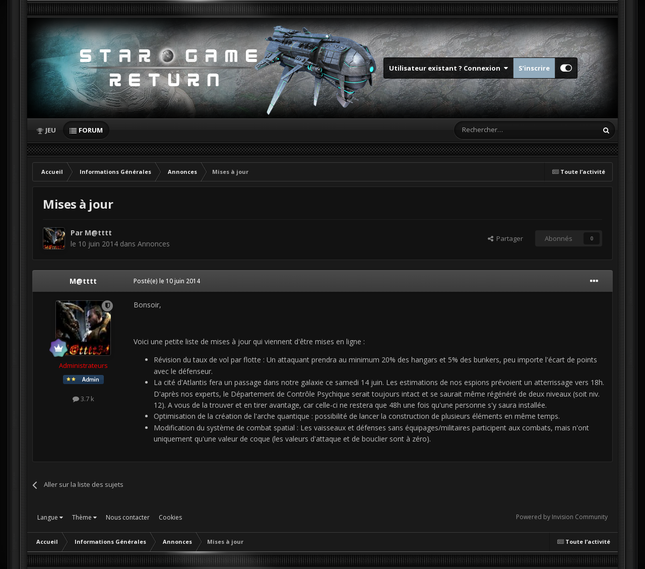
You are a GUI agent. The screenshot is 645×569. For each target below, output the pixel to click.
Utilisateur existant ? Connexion (448, 68)
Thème (84, 517)
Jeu (50, 130)
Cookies (170, 517)
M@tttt (98, 232)
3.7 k (83, 398)
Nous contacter (128, 517)
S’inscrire (534, 68)
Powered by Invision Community (562, 517)
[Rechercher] (504, 130)
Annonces (154, 243)
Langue (50, 517)
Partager (505, 238)
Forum (91, 130)
